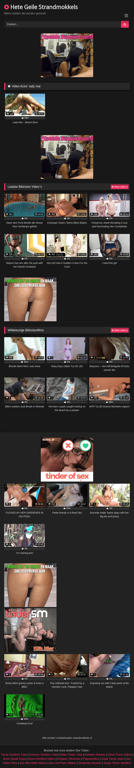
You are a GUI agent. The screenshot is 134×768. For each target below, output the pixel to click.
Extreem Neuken (95, 754)
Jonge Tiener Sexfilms (117, 763)
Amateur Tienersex (68, 758)
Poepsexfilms (91, 758)
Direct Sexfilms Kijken (41, 758)
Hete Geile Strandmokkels (41, 7)
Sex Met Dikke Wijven (33, 763)
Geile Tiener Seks (113, 758)
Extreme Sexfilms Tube (43, 754)
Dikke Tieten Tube (71, 754)
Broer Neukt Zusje (14, 758)
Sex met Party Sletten (62, 763)
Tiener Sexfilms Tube (14, 754)
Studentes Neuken (89, 763)
